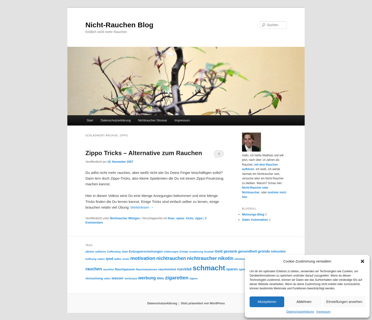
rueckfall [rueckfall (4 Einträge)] (184, 269)
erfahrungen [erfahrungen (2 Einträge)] (171, 251)
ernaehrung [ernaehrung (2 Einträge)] (196, 251)
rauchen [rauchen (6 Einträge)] (93, 269)
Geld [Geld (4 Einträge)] (219, 251)
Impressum (323, 311)
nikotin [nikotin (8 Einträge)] (225, 258)
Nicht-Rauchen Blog (119, 25)
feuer (171, 218)
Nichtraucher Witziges (125, 218)
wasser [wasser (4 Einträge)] (118, 278)
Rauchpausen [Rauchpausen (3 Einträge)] (125, 269)
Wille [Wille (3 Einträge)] (160, 278)
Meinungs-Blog (253, 214)
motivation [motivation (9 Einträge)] (142, 258)
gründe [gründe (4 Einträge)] (264, 251)
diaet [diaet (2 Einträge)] (125, 251)
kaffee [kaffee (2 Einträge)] (118, 259)
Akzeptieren (266, 302)
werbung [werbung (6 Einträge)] (147, 278)
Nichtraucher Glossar (152, 120)
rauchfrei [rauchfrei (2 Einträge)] (108, 269)
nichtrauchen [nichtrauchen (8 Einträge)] (171, 258)
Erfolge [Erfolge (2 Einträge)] (184, 251)
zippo (198, 218)
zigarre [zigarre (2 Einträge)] (193, 278)
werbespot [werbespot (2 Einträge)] (131, 278)
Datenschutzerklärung (300, 311)
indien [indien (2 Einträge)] (101, 259)
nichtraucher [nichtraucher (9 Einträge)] (202, 258)
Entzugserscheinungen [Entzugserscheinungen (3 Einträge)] (146, 251)
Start (90, 120)
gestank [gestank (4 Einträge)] (230, 251)
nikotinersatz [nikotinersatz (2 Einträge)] (242, 259)
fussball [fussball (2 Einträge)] (209, 251)
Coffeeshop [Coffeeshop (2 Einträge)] (114, 251)
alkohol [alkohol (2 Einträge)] (89, 251)
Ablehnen (303, 302)
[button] (362, 261)
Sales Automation (255, 219)
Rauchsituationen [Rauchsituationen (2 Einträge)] (146, 269)
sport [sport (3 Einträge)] (242, 269)
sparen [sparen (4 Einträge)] (232, 269)
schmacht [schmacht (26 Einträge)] (209, 268)
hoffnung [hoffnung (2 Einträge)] (90, 259)
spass (180, 218)
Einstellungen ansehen (344, 302)
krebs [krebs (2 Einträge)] (126, 259)
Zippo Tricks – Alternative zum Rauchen (143, 153)
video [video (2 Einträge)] (107, 278)
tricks (190, 218)
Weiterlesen (142, 207)
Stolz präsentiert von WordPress (203, 303)
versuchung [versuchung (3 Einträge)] (94, 278)
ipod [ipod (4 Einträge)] (109, 259)
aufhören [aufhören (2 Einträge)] (100, 251)
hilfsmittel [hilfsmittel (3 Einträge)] (278, 251)
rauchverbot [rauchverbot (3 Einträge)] (167, 269)
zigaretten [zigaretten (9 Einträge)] (177, 277)
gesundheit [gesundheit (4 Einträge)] (247, 251)
